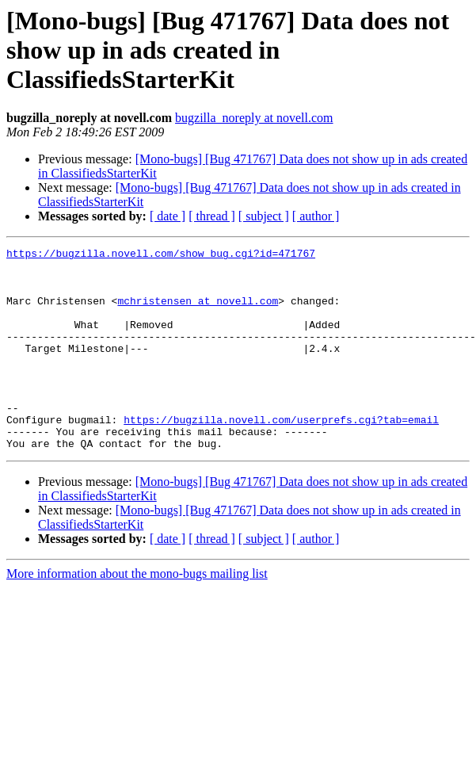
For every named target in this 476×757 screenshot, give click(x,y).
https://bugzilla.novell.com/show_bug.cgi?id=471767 (160, 255)
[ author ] (316, 216)
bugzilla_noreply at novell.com (254, 117)
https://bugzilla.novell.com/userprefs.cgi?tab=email (281, 455)
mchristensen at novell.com (197, 312)
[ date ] (167, 216)
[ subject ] (263, 216)
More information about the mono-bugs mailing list (137, 614)
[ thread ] (211, 216)
